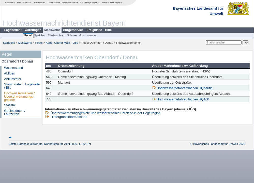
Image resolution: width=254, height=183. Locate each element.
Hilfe (108, 30)
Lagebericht (13, 30)
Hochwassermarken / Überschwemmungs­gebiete (19, 96)
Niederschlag (56, 35)
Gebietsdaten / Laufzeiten (14, 112)
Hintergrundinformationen (66, 117)
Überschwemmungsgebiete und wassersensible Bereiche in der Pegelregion (102, 113)
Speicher (39, 35)
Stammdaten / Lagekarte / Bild (22, 85)
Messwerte (52, 30)
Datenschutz (54, 2)
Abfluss (9, 73)
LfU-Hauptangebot (89, 2)
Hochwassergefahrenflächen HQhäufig (182, 88)
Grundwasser (87, 35)
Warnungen (33, 30)
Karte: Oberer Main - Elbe (62, 42)
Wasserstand (13, 68)
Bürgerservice (73, 30)
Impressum (39, 2)
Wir (19, 2)
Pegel (28, 35)
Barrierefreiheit (70, 2)
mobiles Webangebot (112, 2)
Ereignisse (94, 30)
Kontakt (27, 2)
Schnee (72, 35)
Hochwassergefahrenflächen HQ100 (180, 99)
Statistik (10, 105)
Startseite (9, 2)
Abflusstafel (12, 79)
